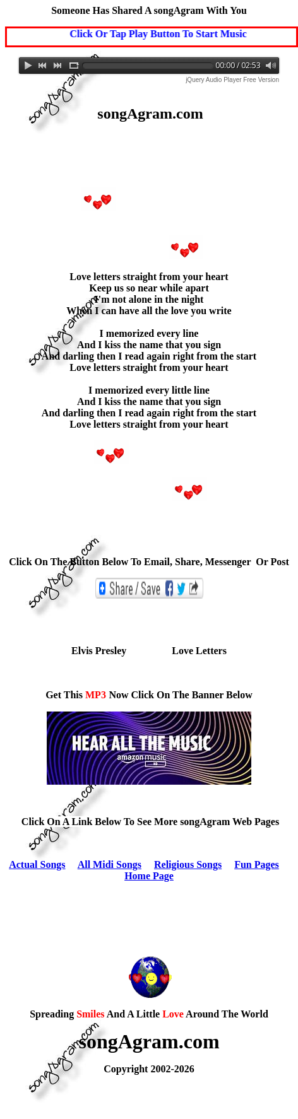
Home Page (149, 875)
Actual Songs (37, 864)
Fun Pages (256, 864)
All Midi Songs (109, 864)
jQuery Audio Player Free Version (232, 79)
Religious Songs (188, 864)
